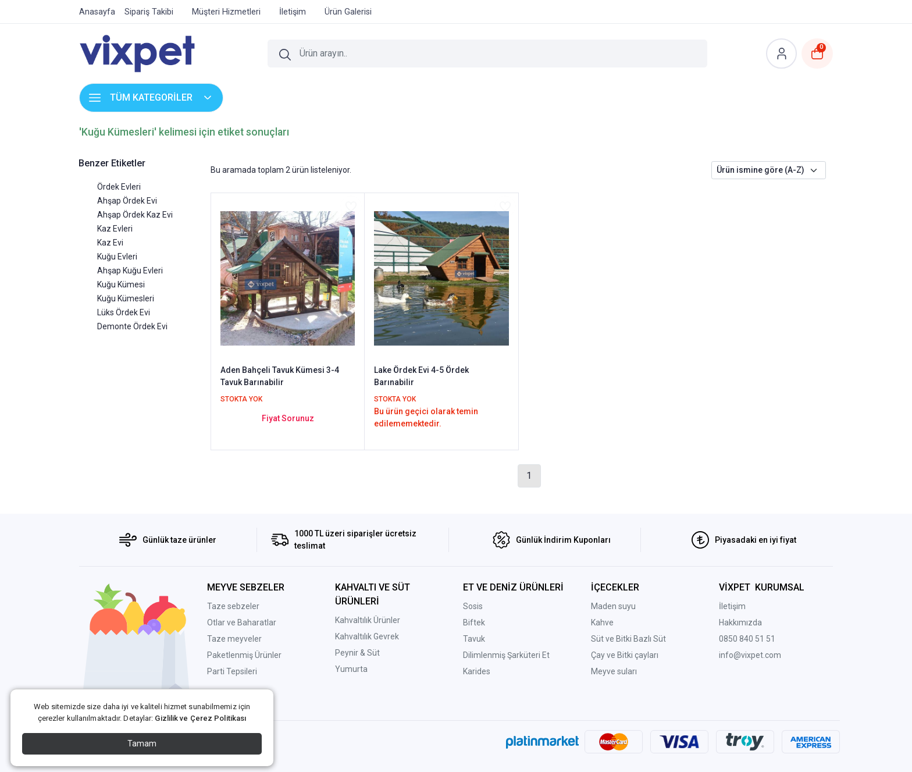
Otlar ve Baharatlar (241, 622)
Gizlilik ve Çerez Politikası (200, 718)
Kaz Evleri (115, 228)
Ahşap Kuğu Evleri (130, 270)
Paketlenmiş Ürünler (244, 655)
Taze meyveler (234, 638)
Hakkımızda (740, 622)
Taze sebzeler (233, 606)
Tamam (141, 743)
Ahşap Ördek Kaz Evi (135, 214)
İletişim (732, 606)
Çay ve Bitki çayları (624, 655)
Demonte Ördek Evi (132, 326)
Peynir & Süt (357, 652)
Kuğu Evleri (117, 256)
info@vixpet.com (750, 655)
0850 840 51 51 (747, 638)
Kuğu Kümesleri (125, 298)
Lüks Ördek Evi (123, 312)
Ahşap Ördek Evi (127, 200)
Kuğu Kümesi (121, 284)
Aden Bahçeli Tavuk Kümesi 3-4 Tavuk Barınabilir (279, 376)
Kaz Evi (110, 242)
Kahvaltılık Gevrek (367, 636)
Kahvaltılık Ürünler (367, 620)
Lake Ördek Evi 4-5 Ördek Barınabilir (421, 376)
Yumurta (351, 669)
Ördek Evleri (119, 186)
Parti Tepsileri (232, 671)
